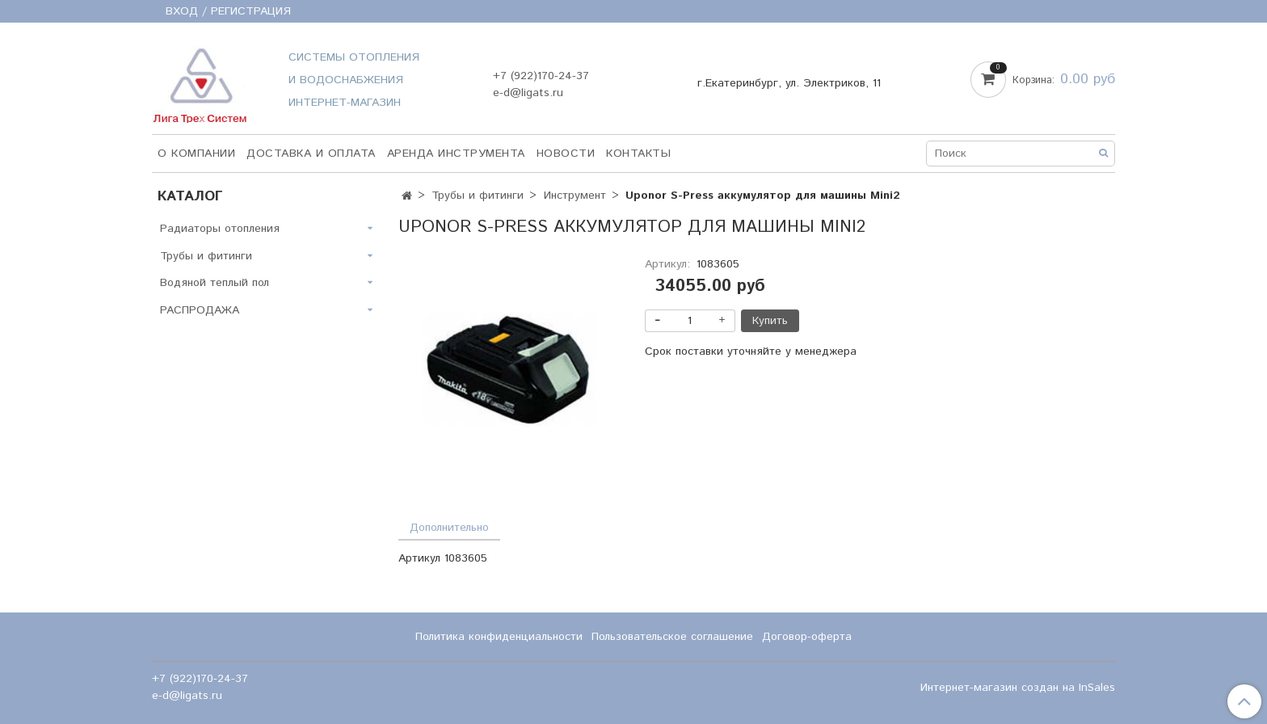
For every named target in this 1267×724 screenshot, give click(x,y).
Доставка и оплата (311, 153)
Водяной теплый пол (214, 283)
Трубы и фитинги (477, 195)
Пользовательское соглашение (672, 637)
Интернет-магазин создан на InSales (1017, 687)
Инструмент (575, 195)
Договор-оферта (807, 637)
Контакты (638, 153)
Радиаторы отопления (220, 229)
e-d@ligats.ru (528, 93)
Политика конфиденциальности (499, 637)
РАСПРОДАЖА (199, 310)
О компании (196, 153)
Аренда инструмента (456, 153)
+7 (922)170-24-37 (541, 76)
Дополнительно (449, 528)
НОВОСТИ (566, 153)
